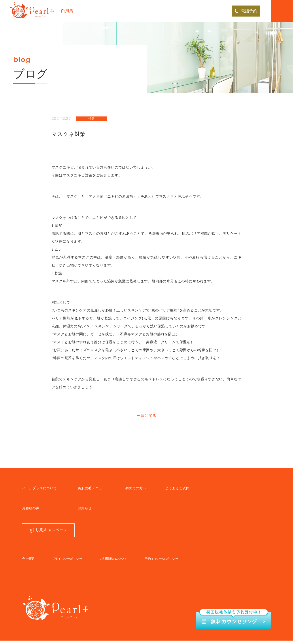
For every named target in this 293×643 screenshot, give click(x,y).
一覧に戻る (146, 417)
